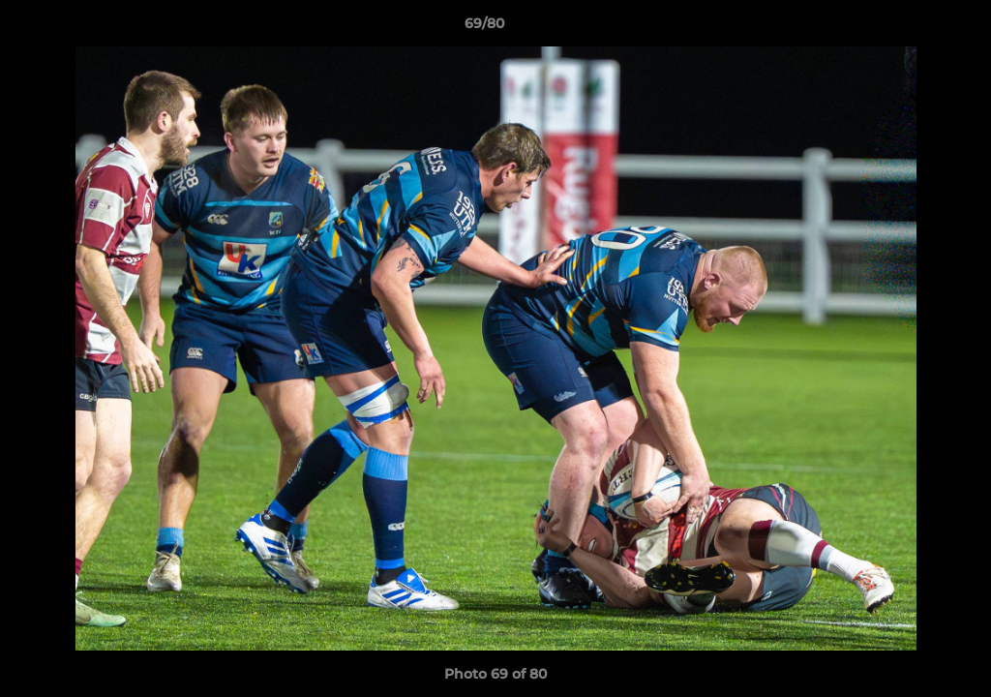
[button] (909, 28)
